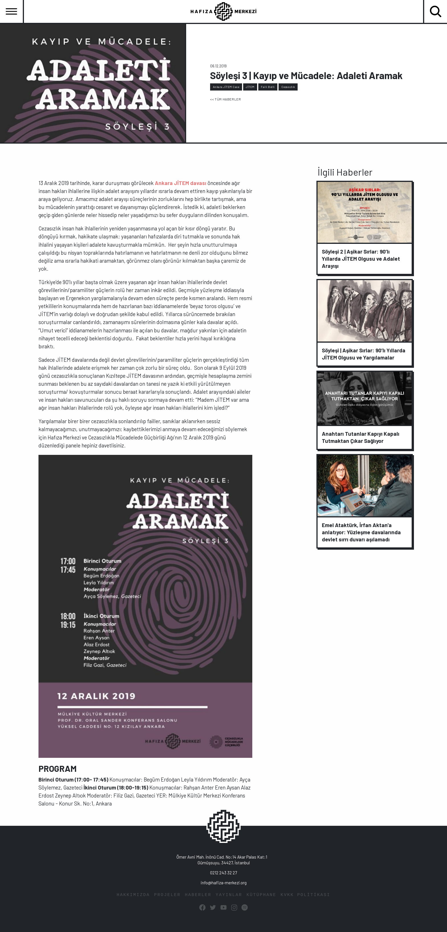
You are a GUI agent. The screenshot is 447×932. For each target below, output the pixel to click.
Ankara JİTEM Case (226, 87)
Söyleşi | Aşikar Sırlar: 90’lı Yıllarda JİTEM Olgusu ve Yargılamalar (363, 354)
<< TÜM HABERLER (225, 99)
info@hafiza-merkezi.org (224, 882)
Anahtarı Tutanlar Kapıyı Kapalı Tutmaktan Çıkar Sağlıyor (360, 437)
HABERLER (198, 895)
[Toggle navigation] (11, 11)
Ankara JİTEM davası (180, 183)
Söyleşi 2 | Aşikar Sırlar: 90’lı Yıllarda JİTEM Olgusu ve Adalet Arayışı (361, 258)
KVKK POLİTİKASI (305, 895)
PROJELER (167, 895)
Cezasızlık (288, 87)
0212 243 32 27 (223, 872)
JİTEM (250, 87)
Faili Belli (268, 87)
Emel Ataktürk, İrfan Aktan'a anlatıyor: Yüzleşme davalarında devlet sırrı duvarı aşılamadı (361, 532)
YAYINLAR (229, 895)
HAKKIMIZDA (133, 895)
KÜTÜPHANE (262, 895)
